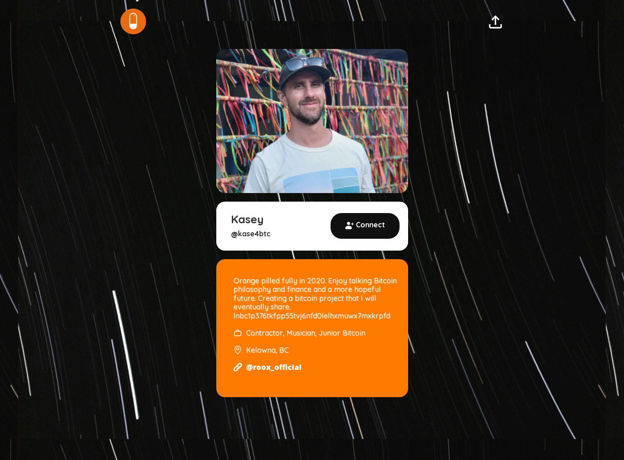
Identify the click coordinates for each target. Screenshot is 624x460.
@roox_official (274, 367)
